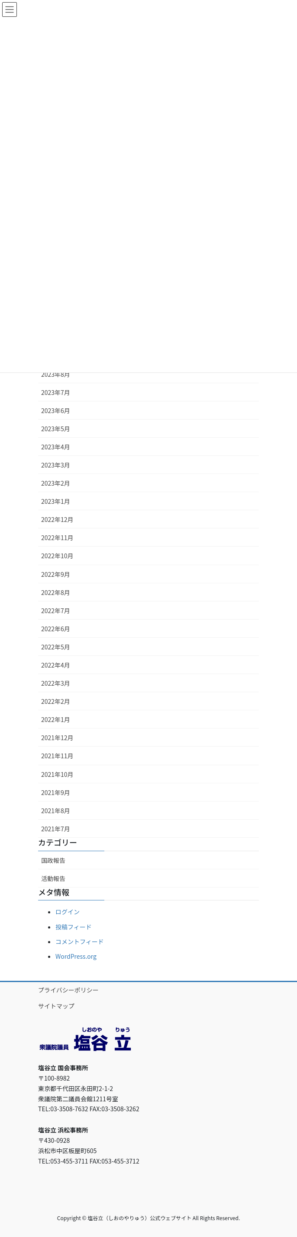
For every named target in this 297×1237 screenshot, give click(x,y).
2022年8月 (55, 592)
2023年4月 (55, 446)
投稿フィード (73, 926)
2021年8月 (55, 810)
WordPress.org (76, 956)
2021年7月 (55, 828)
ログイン (67, 911)
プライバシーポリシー (68, 990)
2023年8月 (55, 374)
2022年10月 (57, 555)
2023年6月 (55, 410)
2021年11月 (57, 755)
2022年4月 (55, 665)
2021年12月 (57, 737)
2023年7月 (55, 392)
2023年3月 (55, 465)
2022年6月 (55, 628)
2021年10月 (57, 774)
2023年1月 (55, 501)
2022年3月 (55, 683)
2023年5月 (55, 428)
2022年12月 (57, 519)
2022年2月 (55, 701)
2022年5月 (55, 646)
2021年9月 (55, 792)
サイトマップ (56, 1006)
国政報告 (53, 860)
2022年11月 (57, 537)
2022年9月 (55, 574)
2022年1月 (55, 719)
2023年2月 (55, 483)
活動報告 (53, 878)
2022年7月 (55, 610)
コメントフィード (79, 941)
